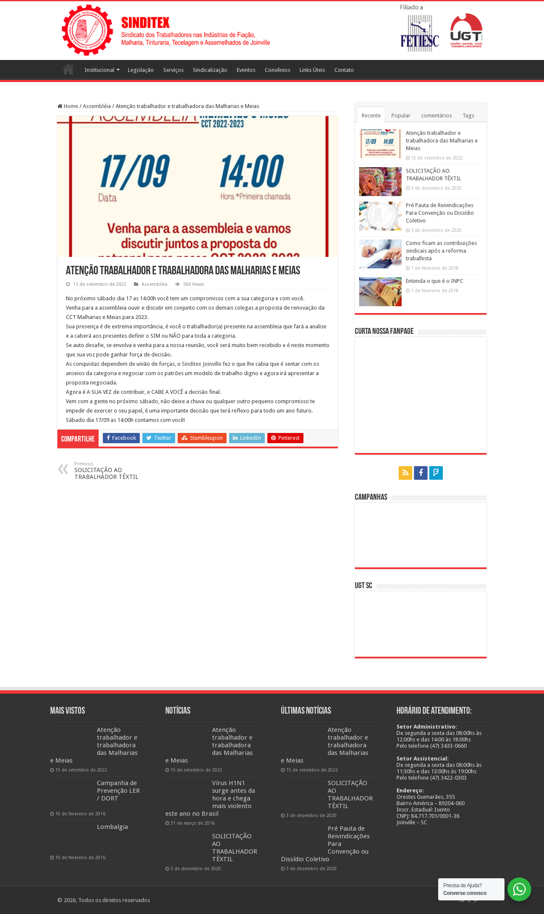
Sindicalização (210, 70)
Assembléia (97, 106)
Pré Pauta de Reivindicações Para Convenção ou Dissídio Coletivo (440, 213)
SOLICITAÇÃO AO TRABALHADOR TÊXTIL (118, 470)
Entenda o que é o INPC (434, 281)
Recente (371, 115)
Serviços (173, 70)
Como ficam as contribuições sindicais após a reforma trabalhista (441, 251)
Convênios (277, 70)
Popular (401, 115)
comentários (436, 115)
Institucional (99, 70)
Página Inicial (68, 69)
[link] (201, 364)
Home (67, 106)
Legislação (141, 70)
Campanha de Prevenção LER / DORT (118, 790)
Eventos (246, 70)
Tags (468, 115)
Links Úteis (312, 70)
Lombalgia (112, 827)
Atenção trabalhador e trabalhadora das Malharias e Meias (442, 140)
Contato (344, 70)
